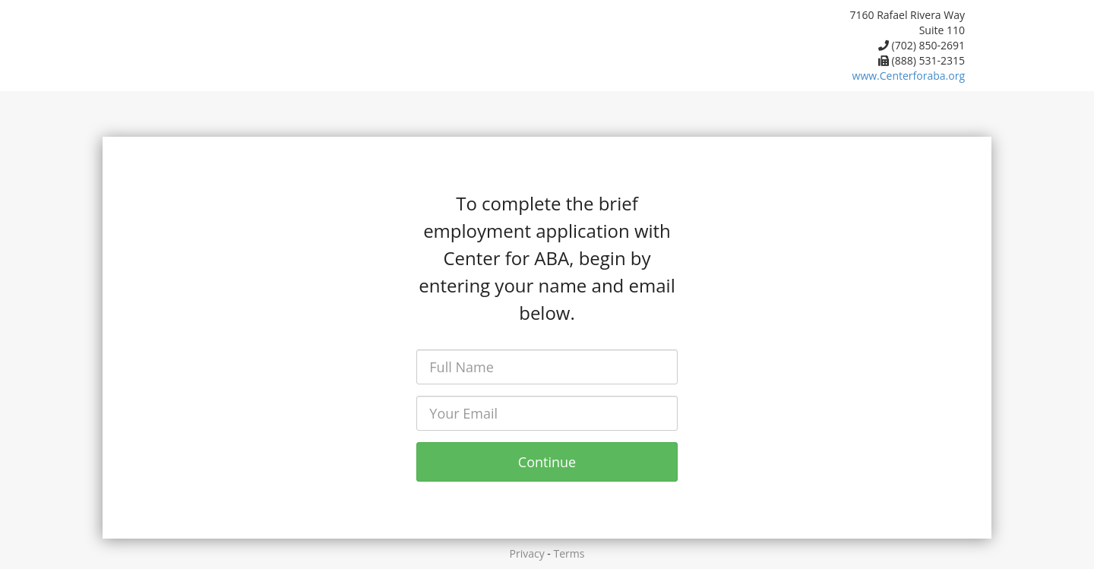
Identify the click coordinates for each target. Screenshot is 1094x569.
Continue (547, 462)
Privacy (527, 553)
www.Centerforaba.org (908, 75)
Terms (569, 553)
